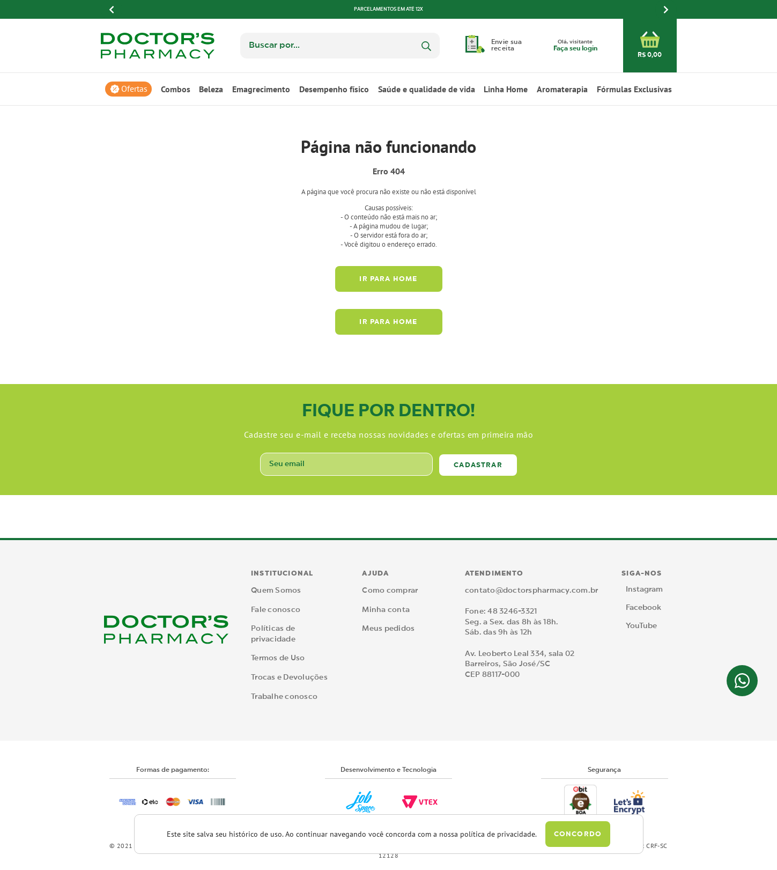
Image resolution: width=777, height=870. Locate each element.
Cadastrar (478, 465)
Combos (175, 89)
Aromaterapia (562, 89)
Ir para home (388, 279)
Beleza (211, 89)
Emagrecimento (261, 89)
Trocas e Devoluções (289, 677)
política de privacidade (497, 834)
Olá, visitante (575, 46)
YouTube (641, 626)
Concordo (578, 834)
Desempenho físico (334, 89)
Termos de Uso (278, 658)
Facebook (643, 607)
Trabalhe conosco (284, 697)
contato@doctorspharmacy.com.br (531, 590)
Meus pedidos (388, 628)
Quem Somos (276, 590)
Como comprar (390, 590)
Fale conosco (275, 610)
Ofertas (134, 89)
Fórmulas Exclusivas (634, 89)
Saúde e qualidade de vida (426, 89)
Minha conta (386, 610)
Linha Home (506, 89)
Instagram (644, 589)
